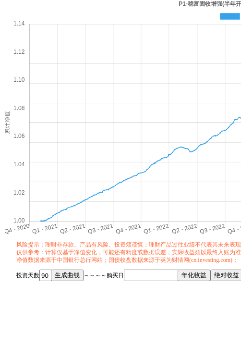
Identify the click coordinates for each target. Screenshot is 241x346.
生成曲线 (67, 275)
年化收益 (193, 275)
